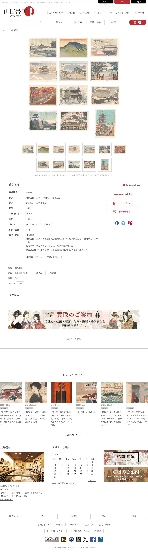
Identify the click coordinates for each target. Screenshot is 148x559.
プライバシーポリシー (55, 536)
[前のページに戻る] (10, 30)
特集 (113, 22)
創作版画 (18, 273)
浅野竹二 (47, 203)
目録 (110, 12)
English (138, 2)
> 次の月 (92, 486)
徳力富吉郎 (57, 203)
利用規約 (97, 536)
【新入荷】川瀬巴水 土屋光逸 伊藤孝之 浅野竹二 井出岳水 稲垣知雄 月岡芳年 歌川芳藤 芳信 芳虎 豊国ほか (10, 423)
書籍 (104, 521)
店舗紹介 (71, 12)
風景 (16, 283)
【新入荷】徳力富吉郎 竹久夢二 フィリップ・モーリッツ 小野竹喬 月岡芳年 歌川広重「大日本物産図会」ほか (111, 423)
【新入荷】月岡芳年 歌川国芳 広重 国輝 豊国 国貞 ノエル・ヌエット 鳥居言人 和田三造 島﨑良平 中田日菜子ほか (137, 423)
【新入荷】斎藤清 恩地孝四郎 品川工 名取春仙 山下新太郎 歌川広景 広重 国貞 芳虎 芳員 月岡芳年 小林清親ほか (61, 423)
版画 (20, 288)
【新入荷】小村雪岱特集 (86, 417)
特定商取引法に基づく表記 (79, 536)
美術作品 (77, 22)
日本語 (122, 2)
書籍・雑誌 (95, 22)
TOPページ (14, 521)
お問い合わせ (138, 12)
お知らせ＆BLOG (56, 12)
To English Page (131, 190)
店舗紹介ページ (6, 505)
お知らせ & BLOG (74, 379)
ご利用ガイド (99, 12)
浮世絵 (59, 22)
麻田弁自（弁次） (34, 203)
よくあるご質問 (122, 12)
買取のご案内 (84, 12)
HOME (105, 2)
